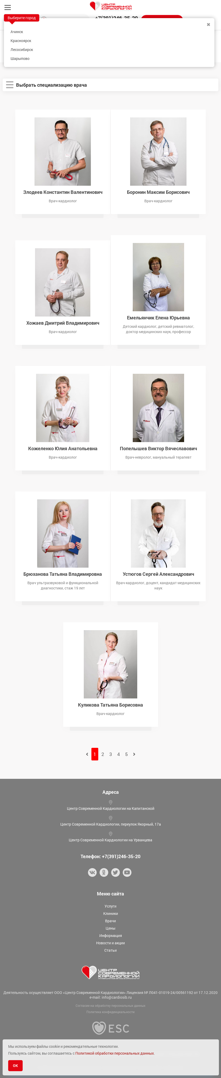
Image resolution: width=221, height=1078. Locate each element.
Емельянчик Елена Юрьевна (158, 317)
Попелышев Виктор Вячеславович (158, 448)
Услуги (110, 906)
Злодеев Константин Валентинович (62, 191)
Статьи (110, 950)
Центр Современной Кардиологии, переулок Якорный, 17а (110, 824)
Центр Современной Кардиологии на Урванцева (110, 839)
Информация (110, 935)
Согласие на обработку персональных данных (110, 1005)
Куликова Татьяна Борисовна (110, 704)
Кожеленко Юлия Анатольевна (62, 448)
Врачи (110, 920)
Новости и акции (110, 942)
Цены (110, 928)
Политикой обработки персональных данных (114, 1053)
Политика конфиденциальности (110, 1012)
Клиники (110, 913)
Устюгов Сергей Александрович (158, 573)
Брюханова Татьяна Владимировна (62, 573)
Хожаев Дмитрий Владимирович (62, 322)
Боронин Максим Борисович (158, 191)
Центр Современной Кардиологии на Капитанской (110, 808)
